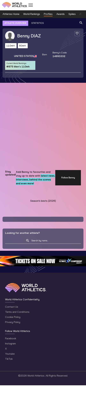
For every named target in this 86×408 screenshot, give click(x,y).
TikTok (9, 358)
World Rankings (31, 14)
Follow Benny (68, 177)
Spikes (72, 14)
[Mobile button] (30, 5)
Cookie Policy (12, 317)
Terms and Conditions (17, 311)
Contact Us (11, 306)
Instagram (10, 343)
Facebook (10, 338)
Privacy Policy (12, 322)
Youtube (10, 353)
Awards (60, 14)
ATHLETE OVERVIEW (15, 23)
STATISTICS (37, 23)
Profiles (48, 14)
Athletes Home (11, 14)
